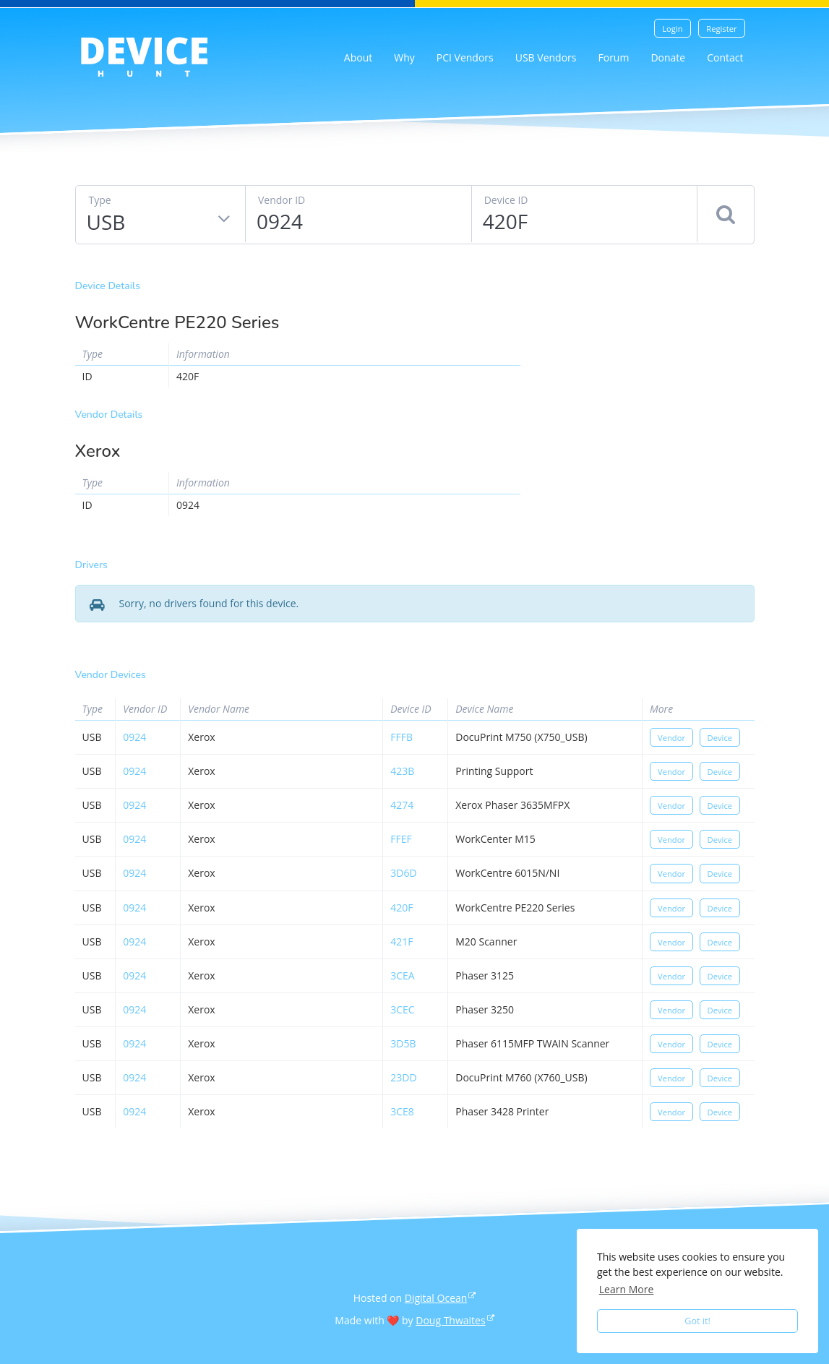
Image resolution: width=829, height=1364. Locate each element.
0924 (134, 737)
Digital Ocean (436, 1298)
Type (100, 200)
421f (401, 941)
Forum (613, 57)
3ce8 (402, 1111)
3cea (402, 975)
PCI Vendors (465, 57)
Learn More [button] (626, 1289)
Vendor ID (281, 200)
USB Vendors (546, 57)
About (358, 57)
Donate (667, 57)
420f (401, 907)
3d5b (403, 1043)
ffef (400, 839)
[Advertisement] (648, 372)
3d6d (403, 873)
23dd (403, 1077)
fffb (401, 737)
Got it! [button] (697, 1321)
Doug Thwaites (450, 1320)
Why (404, 57)
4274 (401, 805)
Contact (725, 57)
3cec (402, 1009)
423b (402, 771)
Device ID (506, 200)
